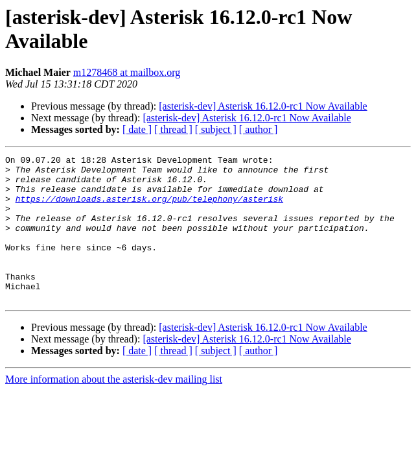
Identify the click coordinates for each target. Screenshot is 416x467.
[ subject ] (216, 129)
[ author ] (258, 129)
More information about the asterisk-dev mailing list (113, 408)
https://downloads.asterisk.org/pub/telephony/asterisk (149, 208)
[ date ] (137, 129)
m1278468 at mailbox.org (126, 72)
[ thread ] (173, 129)
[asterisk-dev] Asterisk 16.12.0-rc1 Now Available (263, 106)
